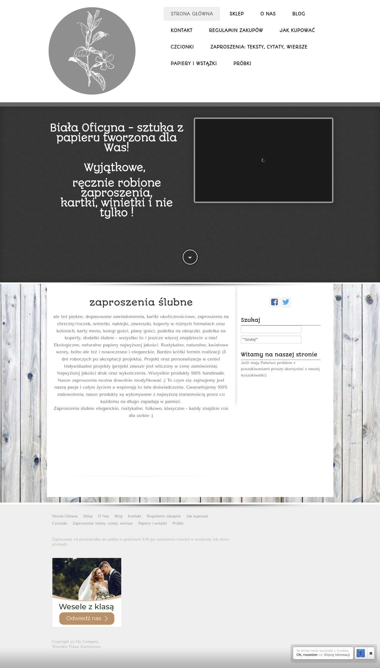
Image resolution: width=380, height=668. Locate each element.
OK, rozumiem (307, 655)
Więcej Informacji (337, 655)
